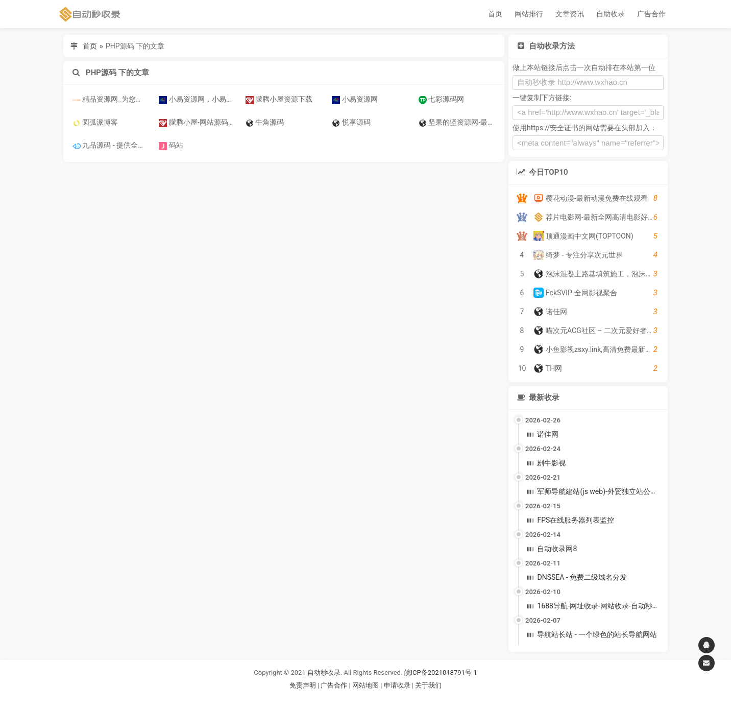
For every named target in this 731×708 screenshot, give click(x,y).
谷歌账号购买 (380, 697)
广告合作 (651, 14)
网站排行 (529, 14)
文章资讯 (569, 14)
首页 (495, 14)
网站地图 (366, 685)
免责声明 (302, 685)
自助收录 (610, 14)
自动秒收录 (323, 672)
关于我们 (428, 685)
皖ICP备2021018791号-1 (440, 672)
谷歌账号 (344, 697)
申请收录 (397, 685)
